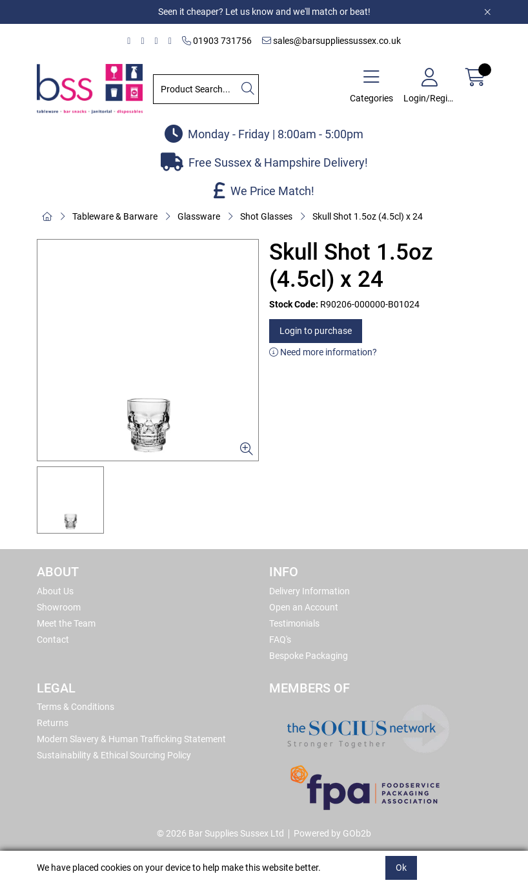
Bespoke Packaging (308, 656)
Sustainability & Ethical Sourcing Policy (114, 755)
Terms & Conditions (75, 707)
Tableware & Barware (114, 216)
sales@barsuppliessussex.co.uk (331, 41)
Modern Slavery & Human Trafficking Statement (131, 739)
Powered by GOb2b (332, 833)
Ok (401, 867)
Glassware (199, 216)
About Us (55, 591)
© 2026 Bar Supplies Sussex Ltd (220, 833)
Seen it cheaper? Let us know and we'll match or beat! (264, 11)
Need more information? (323, 352)
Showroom (59, 607)
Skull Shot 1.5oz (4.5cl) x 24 (367, 216)
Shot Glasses (266, 216)
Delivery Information (309, 591)
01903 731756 (217, 41)
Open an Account (303, 607)
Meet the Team (66, 623)
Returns (52, 723)
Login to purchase (315, 331)
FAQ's (280, 639)
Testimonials (294, 623)
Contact (53, 639)
